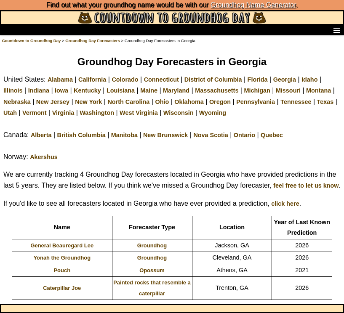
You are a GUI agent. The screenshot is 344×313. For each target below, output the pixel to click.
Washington (97, 112)
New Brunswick (165, 135)
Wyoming (213, 112)
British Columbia (81, 135)
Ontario (244, 135)
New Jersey (52, 101)
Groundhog (152, 245)
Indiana (38, 90)
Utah (10, 112)
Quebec (272, 135)
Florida (258, 79)
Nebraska (17, 101)
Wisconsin (178, 112)
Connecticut (161, 79)
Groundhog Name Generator (253, 4)
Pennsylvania (255, 101)
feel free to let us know (306, 185)
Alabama (60, 79)
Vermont (34, 112)
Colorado (125, 79)
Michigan (257, 90)
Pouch (61, 270)
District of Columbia (213, 79)
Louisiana (121, 90)
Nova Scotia (210, 135)
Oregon (220, 101)
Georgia (284, 79)
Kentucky (87, 90)
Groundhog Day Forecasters (93, 40)
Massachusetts (216, 90)
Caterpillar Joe (62, 288)
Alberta (41, 135)
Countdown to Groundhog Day (31, 40)
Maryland (176, 90)
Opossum (152, 270)
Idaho (309, 79)
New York (88, 101)
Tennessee (295, 101)
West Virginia (139, 112)
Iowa (61, 90)
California (92, 79)
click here (285, 203)
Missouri (288, 90)
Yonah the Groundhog (62, 258)
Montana (318, 90)
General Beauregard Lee (61, 245)
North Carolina (128, 101)
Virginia (63, 112)
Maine (148, 90)
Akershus (44, 157)
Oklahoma (189, 101)
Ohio (162, 101)
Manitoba (124, 135)
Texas (325, 101)
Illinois (13, 90)
